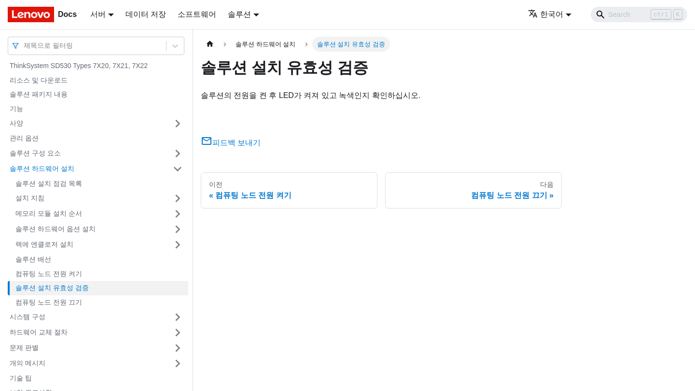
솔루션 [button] (239, 14)
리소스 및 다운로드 (39, 80)
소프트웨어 (197, 14)
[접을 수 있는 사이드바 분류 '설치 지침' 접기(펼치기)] (177, 198)
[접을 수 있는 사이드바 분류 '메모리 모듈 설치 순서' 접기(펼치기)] (177, 214)
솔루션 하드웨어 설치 (42, 168)
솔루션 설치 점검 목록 (48, 183)
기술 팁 (21, 378)
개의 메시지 (27, 363)
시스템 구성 (27, 317)
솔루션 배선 (33, 259)
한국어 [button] (545, 14)
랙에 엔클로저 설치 (44, 244)
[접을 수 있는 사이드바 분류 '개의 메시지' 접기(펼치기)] (177, 363)
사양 (16, 123)
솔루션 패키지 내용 (39, 94)
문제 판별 (24, 347)
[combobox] (25, 45)
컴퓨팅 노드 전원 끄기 (48, 302)
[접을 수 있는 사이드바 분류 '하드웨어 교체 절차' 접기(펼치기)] (177, 332)
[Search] (639, 14)
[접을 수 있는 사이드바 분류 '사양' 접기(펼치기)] (177, 123)
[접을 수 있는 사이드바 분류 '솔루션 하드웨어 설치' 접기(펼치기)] (177, 169)
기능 (16, 108)
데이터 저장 (145, 14)
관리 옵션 (24, 138)
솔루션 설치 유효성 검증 (52, 288)
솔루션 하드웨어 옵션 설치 (55, 229)
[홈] (210, 44)
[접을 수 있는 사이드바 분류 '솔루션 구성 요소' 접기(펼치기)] (177, 153)
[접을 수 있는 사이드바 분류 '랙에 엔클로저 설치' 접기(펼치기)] (177, 244)
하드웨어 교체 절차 (39, 332)
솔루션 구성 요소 (35, 153)
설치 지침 (29, 198)
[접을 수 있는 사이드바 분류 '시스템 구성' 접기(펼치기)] (177, 317)
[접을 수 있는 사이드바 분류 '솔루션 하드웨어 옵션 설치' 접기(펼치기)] (177, 229)
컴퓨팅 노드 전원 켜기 (48, 274)
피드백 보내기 (231, 143)
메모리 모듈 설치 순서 (48, 213)
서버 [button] (98, 14)
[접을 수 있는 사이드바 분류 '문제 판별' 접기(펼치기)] (177, 348)
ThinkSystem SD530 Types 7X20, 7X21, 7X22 (79, 66)
